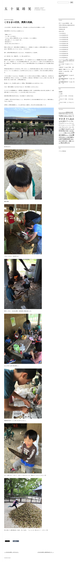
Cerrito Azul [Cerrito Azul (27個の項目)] (61, 113)
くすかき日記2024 (62, 57)
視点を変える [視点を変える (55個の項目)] (65, 143)
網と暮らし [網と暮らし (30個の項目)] (66, 141)
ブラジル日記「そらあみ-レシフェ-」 (66, 64)
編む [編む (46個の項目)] (70, 141)
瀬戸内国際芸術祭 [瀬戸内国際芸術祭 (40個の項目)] (65, 139)
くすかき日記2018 (62, 45)
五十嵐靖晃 (24, 8)
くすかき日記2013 (62, 35)
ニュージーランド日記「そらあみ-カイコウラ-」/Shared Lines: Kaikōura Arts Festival (66, 61)
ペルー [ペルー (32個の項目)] (70, 127)
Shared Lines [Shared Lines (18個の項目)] (71, 113)
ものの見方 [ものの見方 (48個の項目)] (62, 121)
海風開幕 (60, 91)
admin (12, 19)
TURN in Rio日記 (62, 27)
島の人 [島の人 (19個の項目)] (68, 135)
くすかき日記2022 (62, 53)
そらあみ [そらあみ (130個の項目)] (70, 119)
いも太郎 (60, 93)
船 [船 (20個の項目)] (72, 141)
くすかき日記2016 (62, 41)
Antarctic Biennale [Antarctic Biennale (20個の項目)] (62, 112)
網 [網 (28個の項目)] (62, 141)
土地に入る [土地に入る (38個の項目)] (66, 133)
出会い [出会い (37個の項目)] (67, 131)
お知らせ (60, 31)
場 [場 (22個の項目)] (70, 133)
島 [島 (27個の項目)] (65, 135)
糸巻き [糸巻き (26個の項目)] (72, 139)
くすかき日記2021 (62, 51)
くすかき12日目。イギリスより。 (11, 552)
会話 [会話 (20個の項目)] (72, 129)
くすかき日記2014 (62, 37)
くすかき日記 (61, 33)
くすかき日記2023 (62, 55)
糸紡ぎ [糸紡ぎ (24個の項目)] (60, 141)
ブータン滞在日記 (62, 151)
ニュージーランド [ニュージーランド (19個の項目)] (68, 125)
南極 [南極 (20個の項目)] (70, 131)
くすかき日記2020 (62, 49)
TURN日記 (61, 29)
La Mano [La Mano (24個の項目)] (66, 113)
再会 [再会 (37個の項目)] (64, 131)
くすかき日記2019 (62, 47)
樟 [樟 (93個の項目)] (73, 135)
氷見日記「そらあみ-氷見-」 (64, 71)
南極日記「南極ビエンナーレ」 (65, 69)
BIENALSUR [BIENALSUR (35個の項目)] (69, 112)
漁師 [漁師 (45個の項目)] (71, 137)
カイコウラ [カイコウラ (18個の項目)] (67, 123)
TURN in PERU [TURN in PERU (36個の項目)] (67, 116)
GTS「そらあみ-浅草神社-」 (64, 23)
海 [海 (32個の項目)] (62, 137)
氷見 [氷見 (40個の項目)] (60, 137)
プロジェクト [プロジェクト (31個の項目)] (65, 127)
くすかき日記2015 (62, 39)
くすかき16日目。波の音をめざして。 (45, 552)
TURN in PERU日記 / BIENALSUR (66, 25)
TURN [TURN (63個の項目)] (61, 116)
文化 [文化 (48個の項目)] (70, 135)
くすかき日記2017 (62, 43)
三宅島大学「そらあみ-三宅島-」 (65, 67)
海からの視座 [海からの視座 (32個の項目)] (66, 137)
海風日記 (60, 73)
